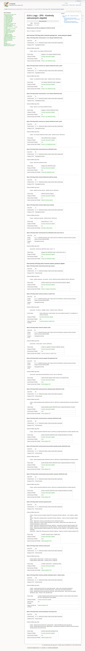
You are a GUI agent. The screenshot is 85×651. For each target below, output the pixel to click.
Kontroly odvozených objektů (48, 56)
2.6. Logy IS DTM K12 (37, 9)
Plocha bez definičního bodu (47, 172)
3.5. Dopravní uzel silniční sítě (9, 31)
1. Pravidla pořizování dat (8, 15)
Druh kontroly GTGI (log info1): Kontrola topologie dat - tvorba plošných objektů (72, 19)
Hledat (80, 3)
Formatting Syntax (7, 43)
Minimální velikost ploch (46, 228)
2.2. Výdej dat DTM (7, 22)
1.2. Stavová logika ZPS (8, 17)
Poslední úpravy (65, 5)
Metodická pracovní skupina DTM (15, 9)
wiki (4, 42)
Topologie (5, 41)
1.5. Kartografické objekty (8, 19)
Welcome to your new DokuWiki (9, 44)
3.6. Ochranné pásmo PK (8, 32)
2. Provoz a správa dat (27, 9)
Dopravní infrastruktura (8, 37)
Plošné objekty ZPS (45, 384)
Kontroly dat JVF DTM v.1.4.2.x (9, 38)
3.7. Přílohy (6, 33)
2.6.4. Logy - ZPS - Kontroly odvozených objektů (53, 9)
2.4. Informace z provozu (8, 24)
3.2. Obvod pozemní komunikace (10, 28)
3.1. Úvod (5, 27)
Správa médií (72, 5)
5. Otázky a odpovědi (8, 34)
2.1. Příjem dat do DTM (8, 21)
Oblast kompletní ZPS (46, 541)
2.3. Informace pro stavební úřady (10, 23)
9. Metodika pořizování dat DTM (9, 36)
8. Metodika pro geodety (8, 35)
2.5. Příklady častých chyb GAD (9, 25)
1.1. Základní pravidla (8, 16)
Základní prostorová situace (9, 45)
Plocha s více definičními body (48, 60)
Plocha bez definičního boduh (48, 258)
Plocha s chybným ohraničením (48, 289)
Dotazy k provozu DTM (8, 39)
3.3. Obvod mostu (7, 29)
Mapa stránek (78, 5)
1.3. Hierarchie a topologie (8, 18)
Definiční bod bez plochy (47, 200)
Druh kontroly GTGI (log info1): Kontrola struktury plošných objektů (71, 22)
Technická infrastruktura (8, 40)
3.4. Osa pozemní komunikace (9, 30)
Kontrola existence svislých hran (47, 321)
